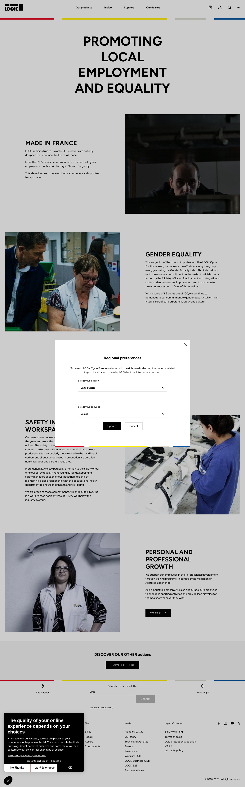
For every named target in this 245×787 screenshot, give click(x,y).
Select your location (88, 380)
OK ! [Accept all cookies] (37, 767)
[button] (8, 780)
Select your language (89, 406)
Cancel (133, 426)
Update (111, 426)
